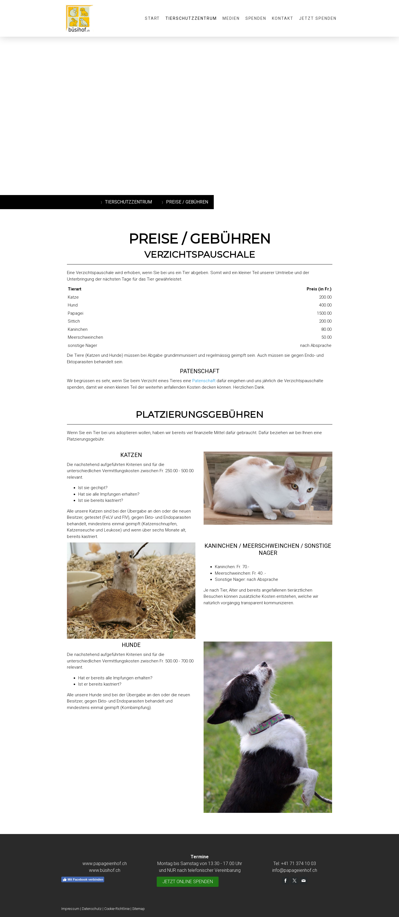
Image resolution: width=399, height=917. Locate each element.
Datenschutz (92, 909)
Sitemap (138, 909)
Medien (231, 18)
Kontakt (282, 18)
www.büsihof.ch (104, 870)
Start (152, 18)
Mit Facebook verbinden (82, 879)
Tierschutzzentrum (191, 18)
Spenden (256, 18)
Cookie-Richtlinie (117, 909)
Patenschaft (203, 380)
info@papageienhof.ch (294, 870)
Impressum (70, 909)
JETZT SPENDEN (317, 18)
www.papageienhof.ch (104, 863)
